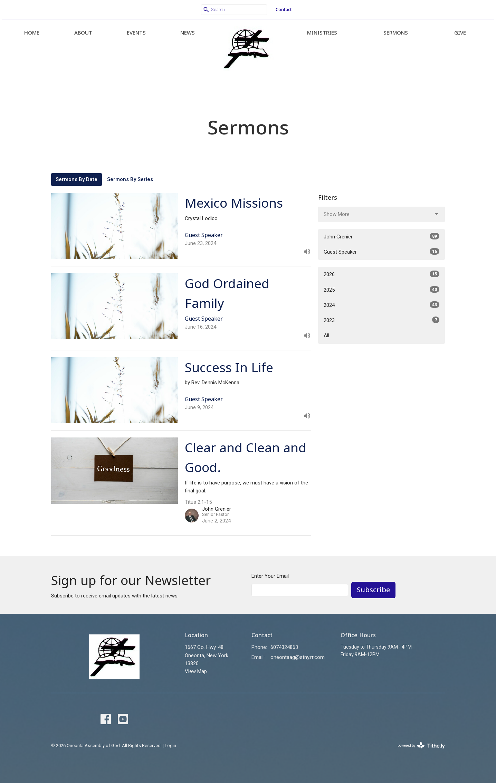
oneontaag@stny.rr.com (297, 657)
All (326, 335)
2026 (381, 274)
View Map (196, 671)
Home (31, 32)
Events (136, 32)
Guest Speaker (381, 251)
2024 (381, 304)
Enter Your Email (270, 576)
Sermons (395, 32)
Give (460, 32)
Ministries (322, 32)
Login (170, 745)
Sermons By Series (130, 179)
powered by (421, 746)
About (83, 32)
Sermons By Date (76, 179)
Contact (284, 9)
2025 (381, 289)
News (187, 32)
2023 (381, 320)
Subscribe (373, 589)
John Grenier (381, 236)
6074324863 (284, 647)
